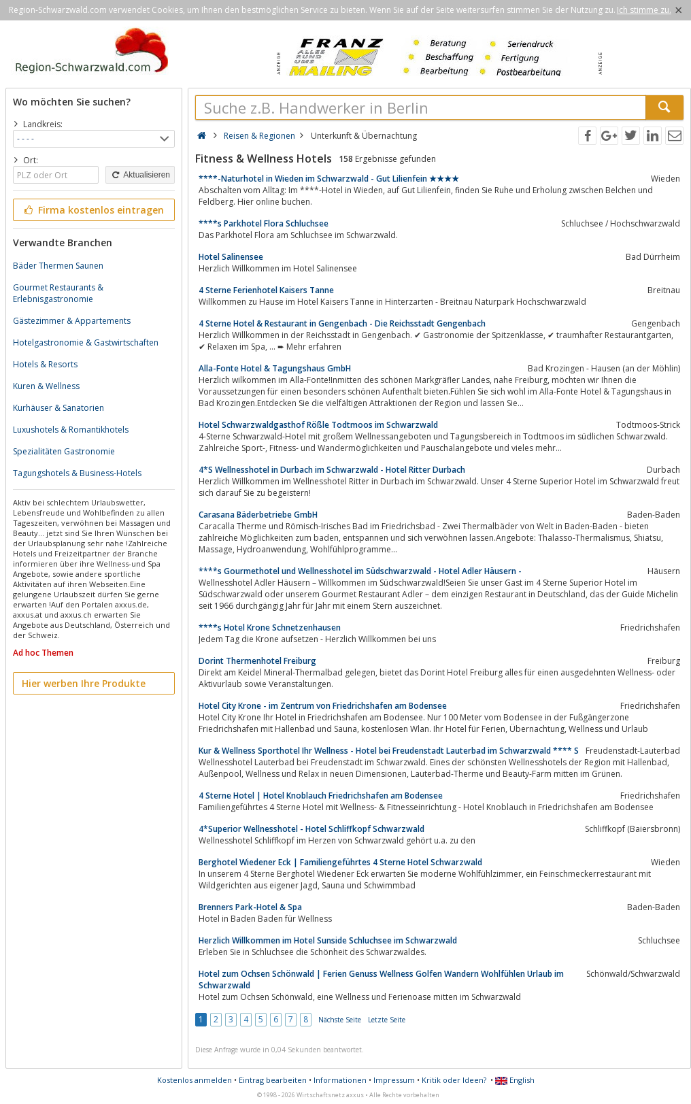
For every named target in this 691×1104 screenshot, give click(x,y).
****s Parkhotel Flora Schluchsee (263, 223)
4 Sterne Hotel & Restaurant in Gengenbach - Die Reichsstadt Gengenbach (342, 323)
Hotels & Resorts (45, 364)
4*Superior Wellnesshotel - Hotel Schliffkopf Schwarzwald (311, 829)
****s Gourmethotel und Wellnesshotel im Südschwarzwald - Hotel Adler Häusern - (360, 571)
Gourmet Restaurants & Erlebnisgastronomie (58, 293)
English (515, 1080)
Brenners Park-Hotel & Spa (250, 907)
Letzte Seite (386, 1019)
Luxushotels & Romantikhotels (71, 429)
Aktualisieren (140, 175)
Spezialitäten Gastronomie (64, 451)
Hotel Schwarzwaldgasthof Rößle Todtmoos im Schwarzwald (318, 425)
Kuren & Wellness (46, 386)
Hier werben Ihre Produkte (84, 683)
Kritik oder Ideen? (454, 1080)
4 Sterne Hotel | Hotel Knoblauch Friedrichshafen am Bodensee (321, 795)
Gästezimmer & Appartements (72, 321)
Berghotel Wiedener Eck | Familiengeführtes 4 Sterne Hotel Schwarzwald (340, 862)
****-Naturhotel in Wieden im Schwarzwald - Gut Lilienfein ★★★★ (329, 178)
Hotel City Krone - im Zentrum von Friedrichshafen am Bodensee (323, 706)
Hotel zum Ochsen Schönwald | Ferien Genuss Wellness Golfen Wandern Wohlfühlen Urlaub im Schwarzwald (381, 979)
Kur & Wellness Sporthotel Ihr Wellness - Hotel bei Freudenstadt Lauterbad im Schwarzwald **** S (389, 750)
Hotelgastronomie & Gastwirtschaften (85, 342)
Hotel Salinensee (231, 257)
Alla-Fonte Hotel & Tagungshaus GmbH (275, 368)
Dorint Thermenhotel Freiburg (257, 661)
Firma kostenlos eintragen (93, 209)
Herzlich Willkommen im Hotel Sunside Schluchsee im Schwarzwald (328, 940)
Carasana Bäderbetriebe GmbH (258, 514)
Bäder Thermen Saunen (58, 265)
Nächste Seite (339, 1019)
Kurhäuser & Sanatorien (58, 408)
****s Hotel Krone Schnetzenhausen (270, 627)
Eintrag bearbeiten (273, 1080)
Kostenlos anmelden (194, 1080)
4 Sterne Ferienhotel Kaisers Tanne (266, 290)
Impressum (394, 1080)
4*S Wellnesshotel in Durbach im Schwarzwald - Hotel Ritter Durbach (332, 469)
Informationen (340, 1080)
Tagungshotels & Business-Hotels (77, 473)
